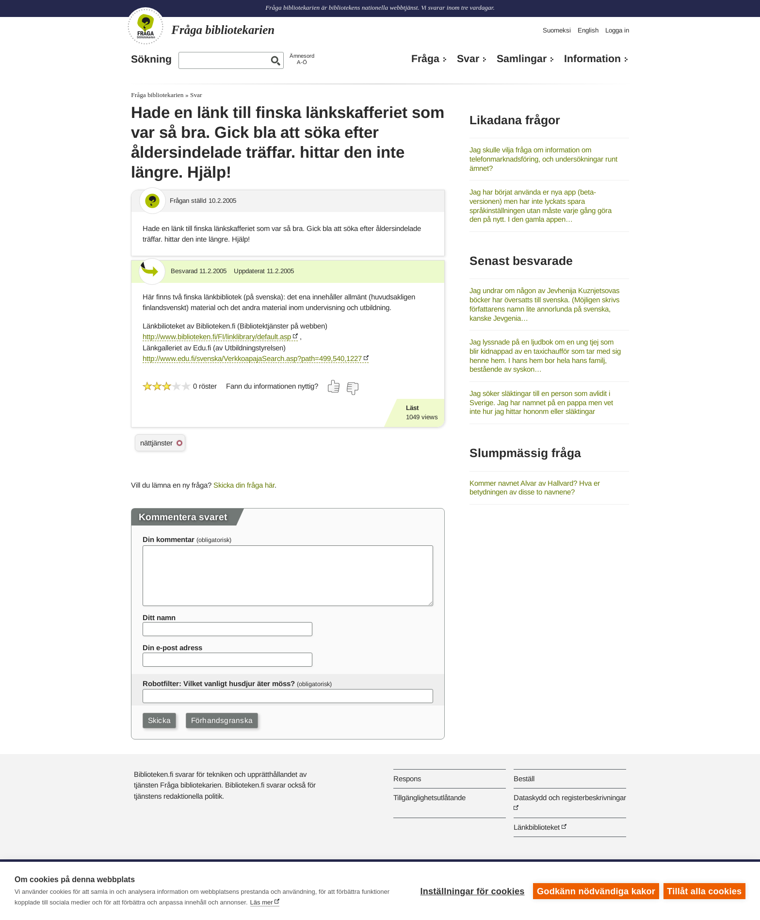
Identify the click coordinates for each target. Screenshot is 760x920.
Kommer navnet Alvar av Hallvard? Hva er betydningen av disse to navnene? (534, 487)
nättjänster (156, 443)
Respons (407, 778)
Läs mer (261, 902)
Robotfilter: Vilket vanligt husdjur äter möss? (219, 683)
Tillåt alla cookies (704, 891)
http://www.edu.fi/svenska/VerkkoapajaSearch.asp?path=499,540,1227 (252, 358)
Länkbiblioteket (537, 827)
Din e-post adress (172, 647)
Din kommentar (168, 539)
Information (592, 59)
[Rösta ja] (334, 386)
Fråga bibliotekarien (157, 95)
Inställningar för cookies (472, 891)
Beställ (524, 778)
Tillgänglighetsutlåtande (429, 797)
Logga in (617, 30)
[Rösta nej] (352, 388)
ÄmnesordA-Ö (302, 59)
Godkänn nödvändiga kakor (595, 891)
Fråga (425, 59)
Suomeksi (557, 30)
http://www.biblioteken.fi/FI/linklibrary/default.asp (217, 336)
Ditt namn (159, 617)
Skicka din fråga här (244, 485)
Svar (468, 59)
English (588, 30)
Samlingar (522, 59)
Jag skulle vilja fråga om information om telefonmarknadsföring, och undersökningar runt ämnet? (543, 159)
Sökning (151, 59)
